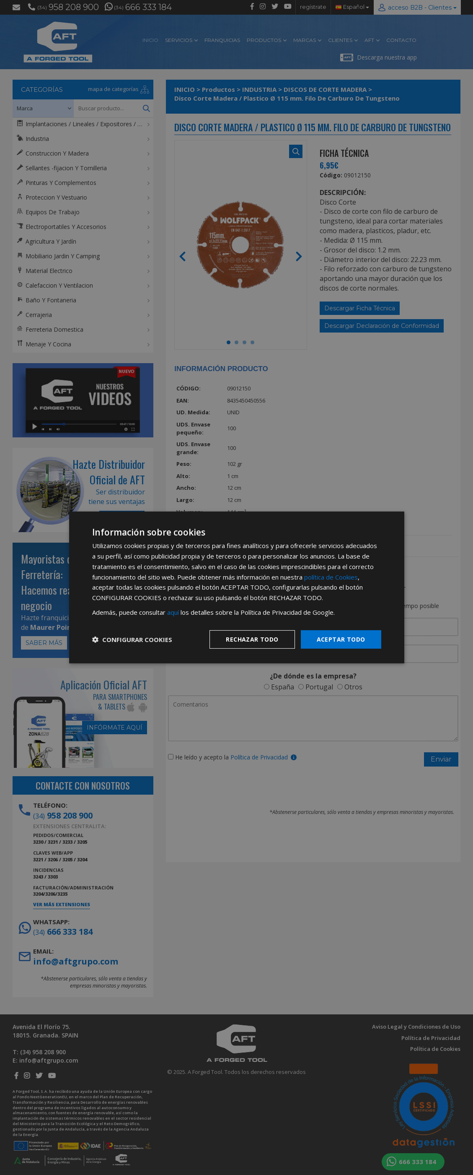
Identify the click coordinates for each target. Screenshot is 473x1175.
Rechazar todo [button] (252, 639)
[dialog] (236, 587)
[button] (132, 639)
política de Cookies (331, 576)
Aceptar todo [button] (341, 639)
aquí (173, 612)
